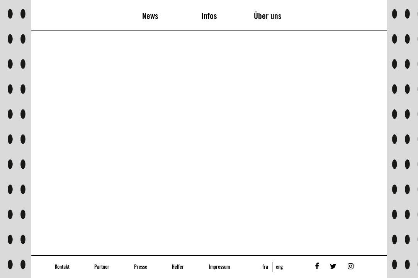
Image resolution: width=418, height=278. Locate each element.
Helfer (178, 267)
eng (279, 267)
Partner (101, 267)
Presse (140, 267)
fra (265, 267)
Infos (209, 16)
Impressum (219, 267)
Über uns (268, 16)
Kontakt (62, 267)
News (150, 16)
